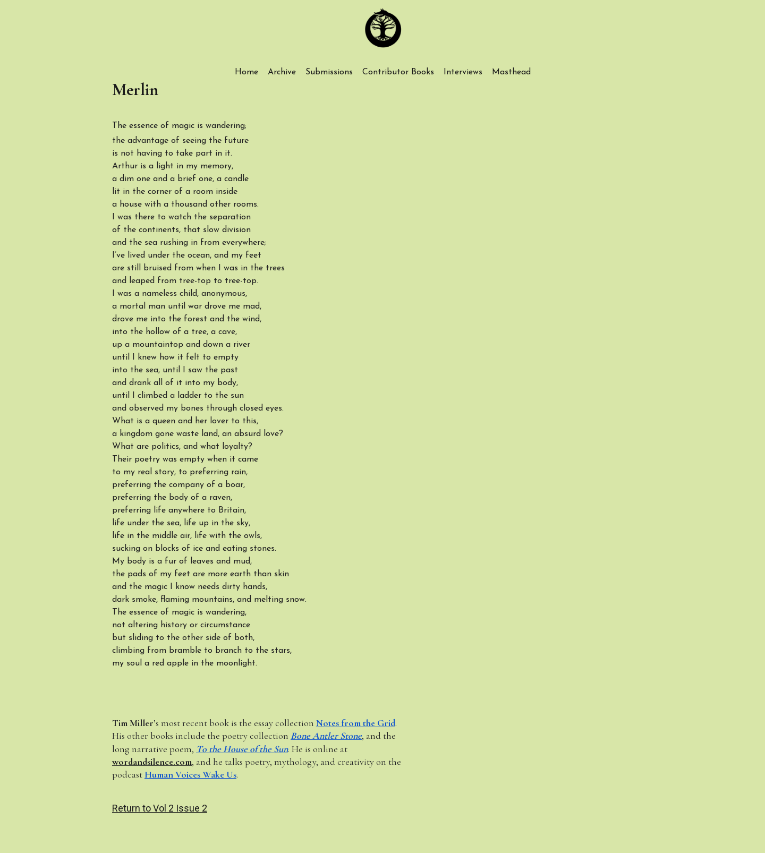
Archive (282, 72)
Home (246, 72)
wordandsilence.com (152, 761)
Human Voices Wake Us (190, 774)
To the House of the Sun (242, 749)
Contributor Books (398, 72)
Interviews (463, 72)
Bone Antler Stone (326, 735)
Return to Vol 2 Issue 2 (159, 808)
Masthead (511, 72)
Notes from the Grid (355, 723)
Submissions (329, 72)
